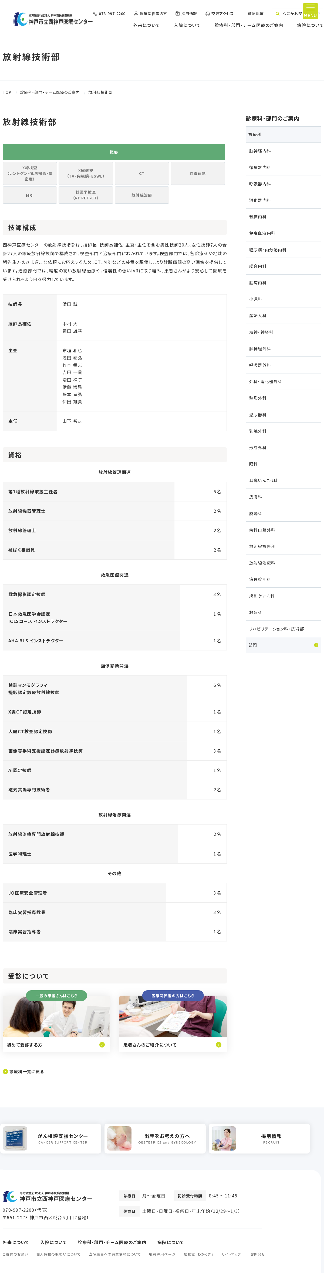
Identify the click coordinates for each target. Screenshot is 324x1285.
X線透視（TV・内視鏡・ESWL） (86, 178)
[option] (53, 1149)
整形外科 (258, 398)
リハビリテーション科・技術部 (276, 629)
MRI (30, 202)
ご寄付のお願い (15, 1266)
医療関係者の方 (153, 13)
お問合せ (258, 1266)
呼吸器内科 (260, 183)
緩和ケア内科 (262, 596)
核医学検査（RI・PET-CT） (86, 202)
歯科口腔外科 (262, 530)
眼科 (253, 464)
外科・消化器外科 (265, 381)
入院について (187, 25)
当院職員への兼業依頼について (115, 1266)
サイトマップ (231, 1266)
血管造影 (198, 178)
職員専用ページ (162, 1266)
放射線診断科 (262, 546)
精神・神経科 (261, 332)
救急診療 (256, 13)
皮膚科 (255, 497)
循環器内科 (260, 167)
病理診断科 (260, 579)
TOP (7, 92)
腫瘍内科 (258, 282)
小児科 (255, 299)
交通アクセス (222, 13)
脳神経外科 (260, 348)
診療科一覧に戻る (27, 1080)
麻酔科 (255, 513)
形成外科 (258, 447)
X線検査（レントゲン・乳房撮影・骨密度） (29, 178)
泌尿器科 (258, 414)
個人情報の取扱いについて (58, 1266)
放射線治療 (142, 202)
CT (142, 178)
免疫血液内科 (262, 233)
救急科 (255, 612)
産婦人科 (258, 315)
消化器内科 (260, 200)
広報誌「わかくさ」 (198, 1266)
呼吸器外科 (260, 365)
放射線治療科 (262, 563)
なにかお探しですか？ (298, 13)
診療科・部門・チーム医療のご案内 (249, 25)
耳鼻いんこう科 (263, 480)
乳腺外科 (258, 431)
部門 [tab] (252, 645)
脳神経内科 (260, 151)
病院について (310, 25)
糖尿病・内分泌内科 (268, 249)
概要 (113, 154)
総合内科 (258, 266)
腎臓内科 (258, 216)
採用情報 (189, 13)
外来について (146, 25)
